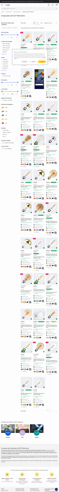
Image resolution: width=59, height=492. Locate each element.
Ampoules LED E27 (17, 11)
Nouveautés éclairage (20, 490)
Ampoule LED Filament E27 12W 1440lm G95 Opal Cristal (38, 326)
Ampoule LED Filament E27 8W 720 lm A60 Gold (26, 291)
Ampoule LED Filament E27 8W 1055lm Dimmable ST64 (51, 118)
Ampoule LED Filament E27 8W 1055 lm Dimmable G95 (51, 255)
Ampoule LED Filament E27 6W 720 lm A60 (51, 49)
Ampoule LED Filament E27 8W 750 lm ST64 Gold (26, 153)
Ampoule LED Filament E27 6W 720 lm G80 (51, 293)
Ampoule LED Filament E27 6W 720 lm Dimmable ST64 (51, 361)
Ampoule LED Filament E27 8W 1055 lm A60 (26, 186)
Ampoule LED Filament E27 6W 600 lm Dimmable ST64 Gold (26, 52)
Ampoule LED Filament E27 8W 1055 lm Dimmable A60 (51, 222)
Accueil (2, 11)
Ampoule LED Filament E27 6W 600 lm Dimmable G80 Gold (38, 360)
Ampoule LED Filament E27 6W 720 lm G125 (38, 394)
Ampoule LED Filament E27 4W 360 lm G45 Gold (26, 85)
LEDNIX (37, 437)
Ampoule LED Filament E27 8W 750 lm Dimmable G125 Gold (26, 326)
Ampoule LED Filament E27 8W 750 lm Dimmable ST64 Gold (51, 86)
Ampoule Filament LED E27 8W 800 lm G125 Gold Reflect (26, 255)
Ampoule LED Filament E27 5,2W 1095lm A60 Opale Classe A (38, 154)
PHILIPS (8, 437)
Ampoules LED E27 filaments (28, 11)
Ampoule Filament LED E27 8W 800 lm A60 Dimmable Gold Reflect (26, 220)
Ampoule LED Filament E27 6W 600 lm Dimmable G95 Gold (51, 187)
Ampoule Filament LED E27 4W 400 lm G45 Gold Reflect (26, 118)
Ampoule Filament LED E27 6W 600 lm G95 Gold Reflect (38, 187)
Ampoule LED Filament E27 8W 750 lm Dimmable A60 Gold (51, 326)
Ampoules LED (9, 11)
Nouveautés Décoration (35, 490)
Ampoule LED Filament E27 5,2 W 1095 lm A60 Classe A (39, 290)
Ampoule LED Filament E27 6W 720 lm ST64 (26, 394)
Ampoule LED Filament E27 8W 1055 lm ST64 (38, 257)
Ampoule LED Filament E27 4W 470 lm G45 (38, 49)
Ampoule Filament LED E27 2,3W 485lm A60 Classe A (26, 358)
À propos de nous (4, 490)
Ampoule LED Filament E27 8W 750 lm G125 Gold (38, 219)
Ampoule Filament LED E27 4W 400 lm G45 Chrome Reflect (51, 151)
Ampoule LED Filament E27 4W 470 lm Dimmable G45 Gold (38, 118)
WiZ (22, 437)
